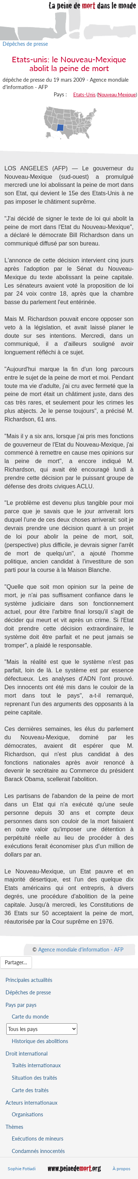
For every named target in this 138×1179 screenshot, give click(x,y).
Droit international (26, 1053)
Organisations (27, 1114)
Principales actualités (29, 980)
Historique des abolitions (40, 1041)
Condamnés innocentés (38, 1151)
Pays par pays (21, 1005)
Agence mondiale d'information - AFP (80, 949)
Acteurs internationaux (31, 1102)
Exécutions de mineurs (37, 1138)
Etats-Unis (84, 94)
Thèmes (14, 1127)
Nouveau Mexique (117, 94)
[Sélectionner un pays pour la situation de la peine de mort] (41, 1029)
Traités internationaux (36, 1065)
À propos (121, 1168)
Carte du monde (30, 1016)
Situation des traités (34, 1078)
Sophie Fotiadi (22, 1168)
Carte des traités (30, 1090)
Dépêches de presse (25, 44)
